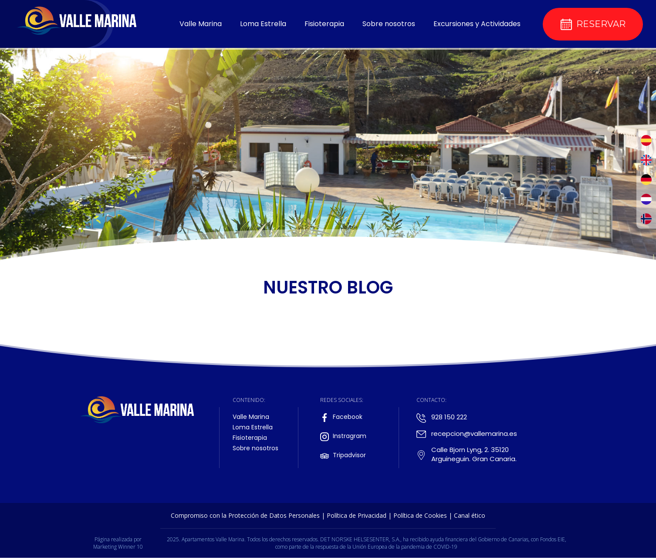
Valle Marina (200, 24)
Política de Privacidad (356, 515)
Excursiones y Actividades (477, 24)
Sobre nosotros (388, 24)
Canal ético (469, 515)
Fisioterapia (324, 24)
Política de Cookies (420, 515)
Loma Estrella (263, 24)
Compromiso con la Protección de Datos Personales (245, 515)
